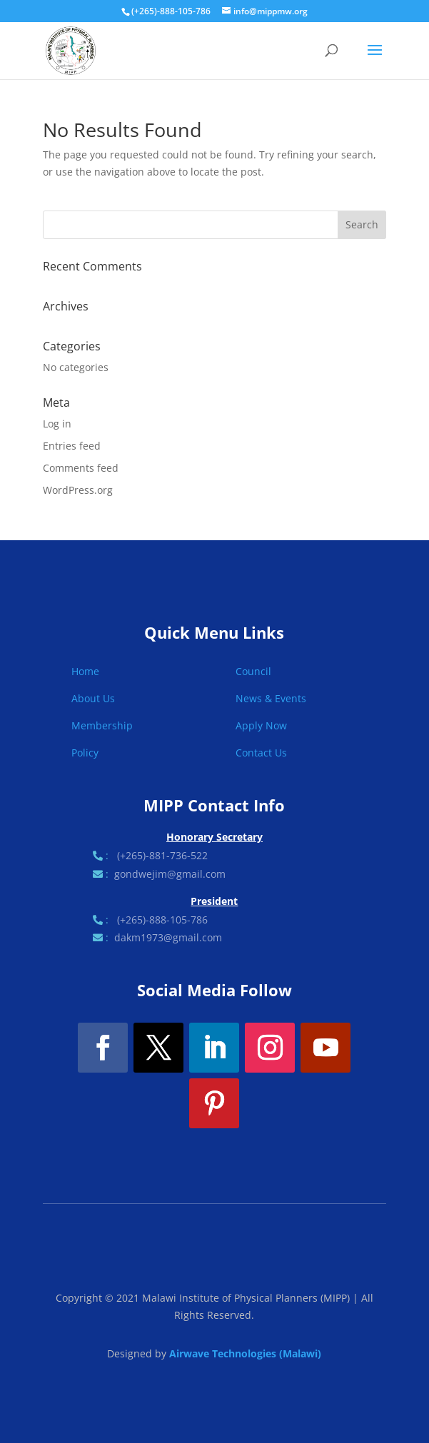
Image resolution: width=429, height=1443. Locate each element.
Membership (102, 725)
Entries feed (72, 445)
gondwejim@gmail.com (170, 874)
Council (253, 671)
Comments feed (80, 468)
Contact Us (261, 752)
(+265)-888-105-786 (162, 919)
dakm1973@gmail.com (168, 937)
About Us (93, 698)
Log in (57, 423)
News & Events (271, 698)
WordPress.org (78, 490)
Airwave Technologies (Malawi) (245, 1353)
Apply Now (261, 725)
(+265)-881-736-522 (162, 855)
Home (85, 671)
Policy (85, 752)
